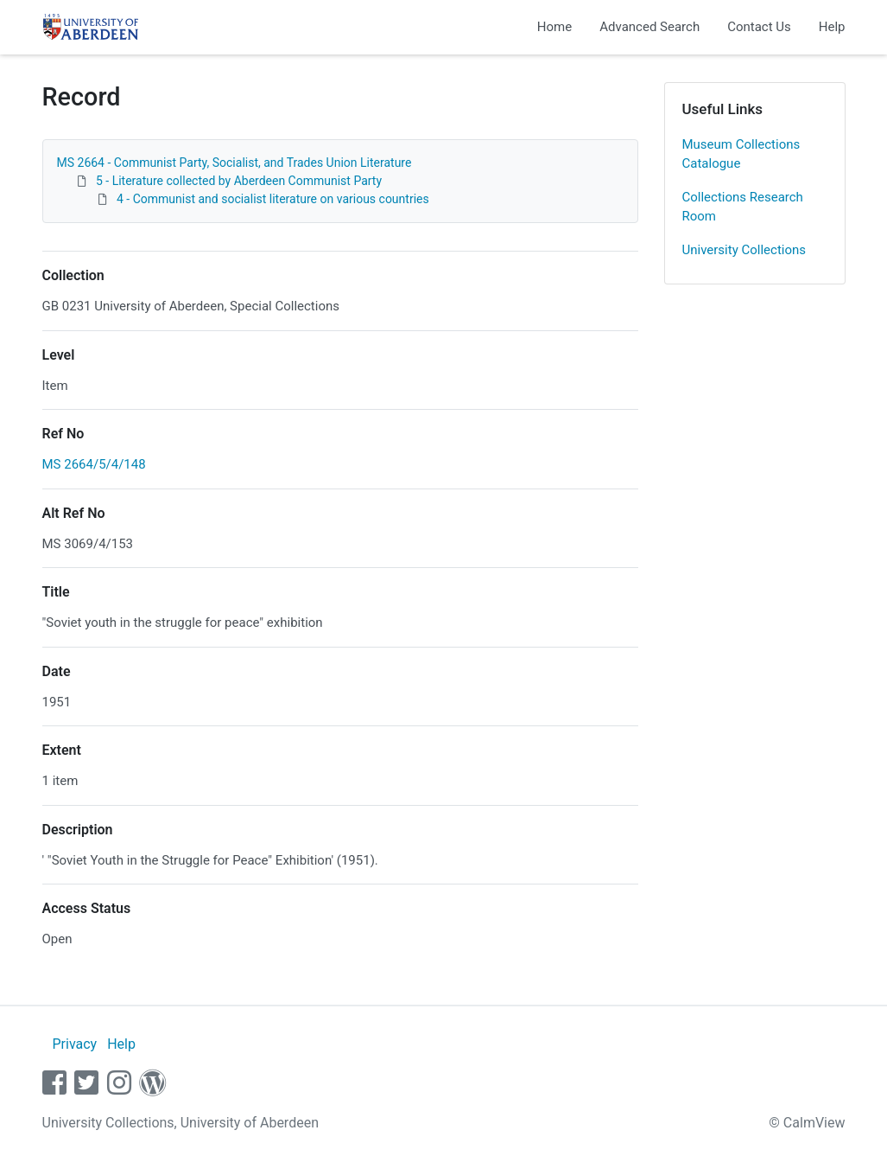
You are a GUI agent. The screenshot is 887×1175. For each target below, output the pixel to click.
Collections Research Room (742, 207)
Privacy (74, 1044)
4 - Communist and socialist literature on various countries (273, 199)
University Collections (744, 250)
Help (832, 27)
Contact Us (759, 27)
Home (554, 27)
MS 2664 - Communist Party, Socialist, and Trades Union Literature (234, 162)
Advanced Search (649, 27)
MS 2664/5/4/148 (94, 464)
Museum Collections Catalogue (741, 154)
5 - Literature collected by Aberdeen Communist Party (239, 181)
